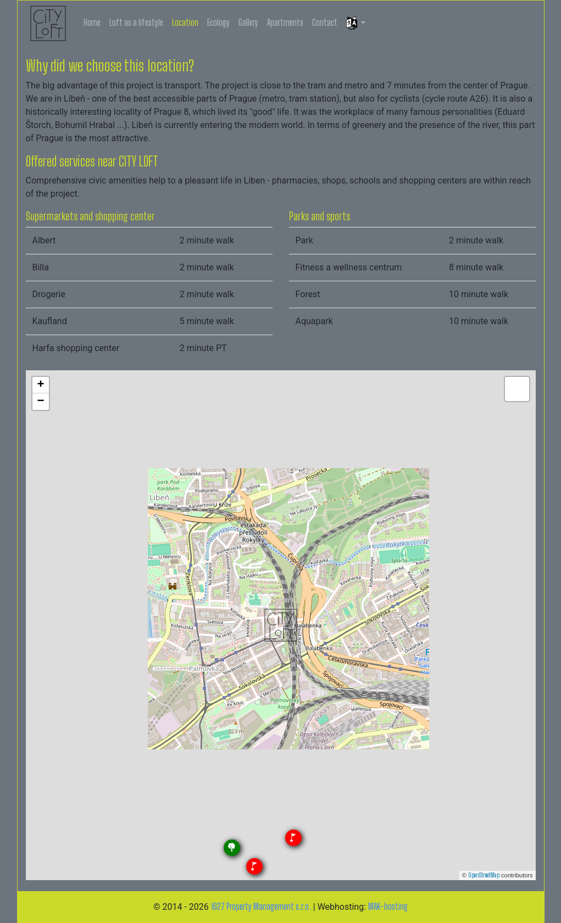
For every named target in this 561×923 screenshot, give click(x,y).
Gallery (248, 22)
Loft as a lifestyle (136, 22)
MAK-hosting (388, 906)
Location (185, 22)
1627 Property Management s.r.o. (261, 906)
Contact (324, 22)
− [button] (40, 401)
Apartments (285, 22)
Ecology (218, 22)
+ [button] (40, 385)
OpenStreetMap (483, 874)
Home (92, 22)
